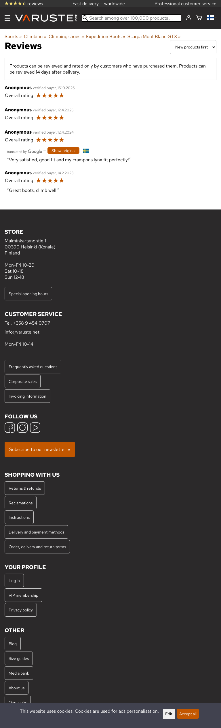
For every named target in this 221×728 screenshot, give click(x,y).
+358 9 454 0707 (31, 323)
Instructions (19, 517)
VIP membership (23, 595)
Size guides (19, 658)
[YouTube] (35, 428)
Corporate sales (23, 381)
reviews (24, 4)
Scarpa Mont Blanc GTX (154, 36)
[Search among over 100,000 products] (131, 18)
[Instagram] (22, 428)
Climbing (35, 36)
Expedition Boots (105, 36)
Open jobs (18, 702)
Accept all (188, 713)
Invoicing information (27, 396)
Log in (14, 580)
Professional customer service (185, 4)
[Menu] (7, 18)
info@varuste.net (22, 332)
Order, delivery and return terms (37, 546)
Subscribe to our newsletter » (39, 449)
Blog (13, 643)
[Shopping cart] (199, 18)
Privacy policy (21, 610)
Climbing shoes (66, 36)
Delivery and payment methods (36, 532)
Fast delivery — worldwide (99, 4)
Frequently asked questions (33, 366)
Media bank (19, 673)
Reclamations (21, 503)
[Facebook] (10, 428)
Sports (13, 36)
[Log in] (188, 17)
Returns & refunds (25, 488)
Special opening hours (28, 293)
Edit (168, 713)
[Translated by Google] (24, 151)
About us (16, 687)
